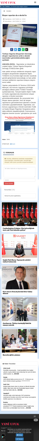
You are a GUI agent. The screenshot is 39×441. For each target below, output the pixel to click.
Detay (19, 435)
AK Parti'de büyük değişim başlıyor (19, 6)
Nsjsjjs (5, 377)
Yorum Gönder (9, 183)
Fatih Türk (6, 384)
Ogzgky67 (6, 393)
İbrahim (5, 402)
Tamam (19, 439)
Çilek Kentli (6, 368)
